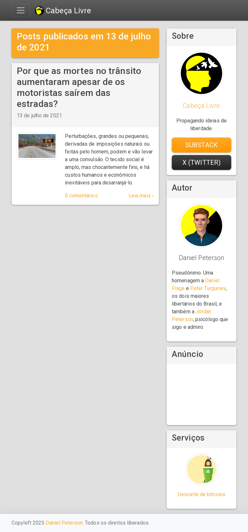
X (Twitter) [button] (201, 162)
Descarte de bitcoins (201, 494)
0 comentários (81, 196)
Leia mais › (141, 196)
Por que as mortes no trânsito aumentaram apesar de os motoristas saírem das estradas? (79, 87)
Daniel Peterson (64, 523)
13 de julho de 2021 (39, 115)
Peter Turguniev (208, 288)
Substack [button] (201, 145)
